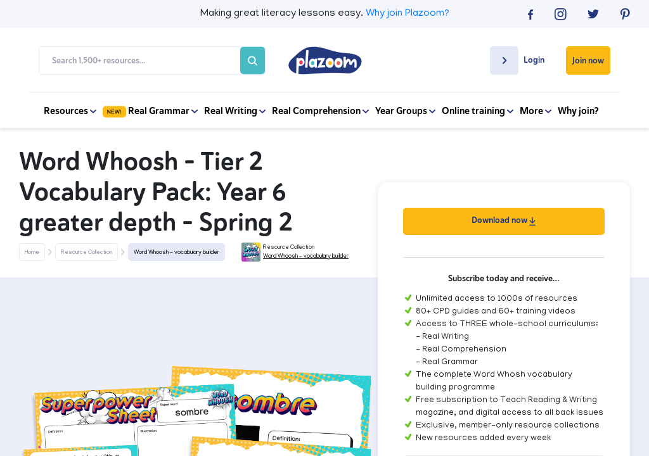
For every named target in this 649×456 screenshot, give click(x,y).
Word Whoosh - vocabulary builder (176, 253)
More (535, 111)
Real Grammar (150, 111)
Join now (588, 60)
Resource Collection (86, 253)
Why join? (578, 111)
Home (32, 253)
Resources (70, 111)
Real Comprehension (320, 111)
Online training (477, 111)
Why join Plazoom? (407, 14)
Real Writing (235, 111)
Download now (504, 220)
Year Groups (405, 111)
